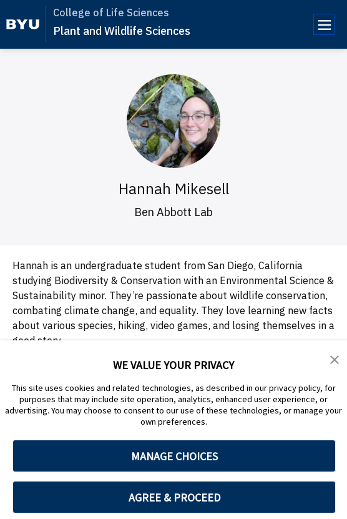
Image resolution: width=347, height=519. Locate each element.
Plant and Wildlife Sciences (121, 31)
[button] (334, 358)
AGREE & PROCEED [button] (174, 497)
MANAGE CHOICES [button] (174, 456)
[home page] (23, 24)
